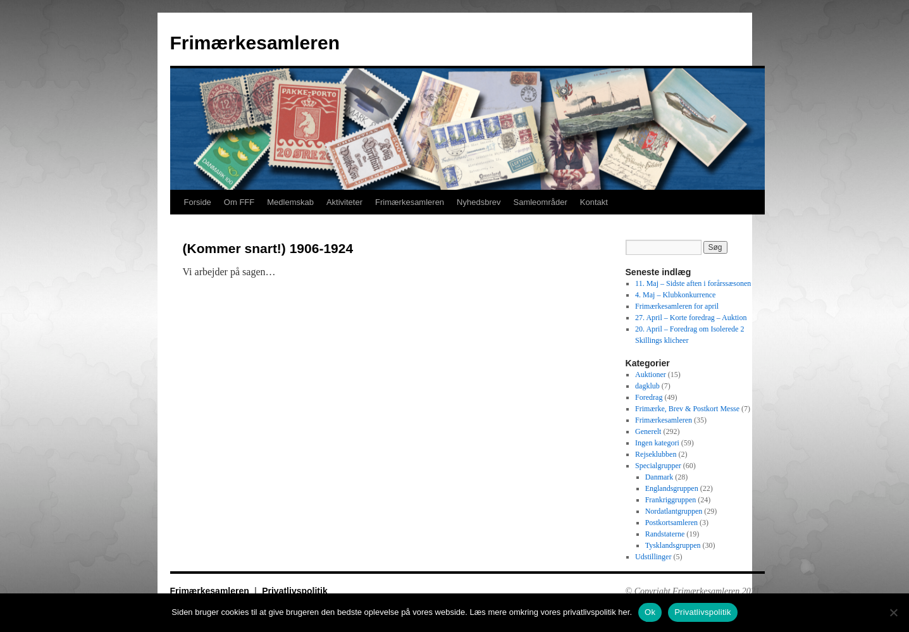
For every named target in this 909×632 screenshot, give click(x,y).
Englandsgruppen (671, 488)
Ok (650, 612)
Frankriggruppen (670, 499)
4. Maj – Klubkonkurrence (675, 294)
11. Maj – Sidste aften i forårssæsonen (693, 283)
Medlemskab (290, 202)
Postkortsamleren (671, 522)
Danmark (659, 477)
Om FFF (239, 202)
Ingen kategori (657, 442)
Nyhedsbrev (478, 202)
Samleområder (540, 202)
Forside (197, 202)
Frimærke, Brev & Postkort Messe (687, 408)
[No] (893, 612)
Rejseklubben (655, 454)
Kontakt (594, 202)
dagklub (647, 385)
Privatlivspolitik (294, 591)
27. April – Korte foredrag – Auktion (690, 317)
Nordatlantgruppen (674, 511)
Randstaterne (665, 534)
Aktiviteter (344, 202)
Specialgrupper (658, 465)
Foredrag (648, 397)
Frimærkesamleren (255, 42)
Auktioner (650, 374)
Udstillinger (653, 556)
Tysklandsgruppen (673, 545)
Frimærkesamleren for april (677, 306)
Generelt (648, 431)
